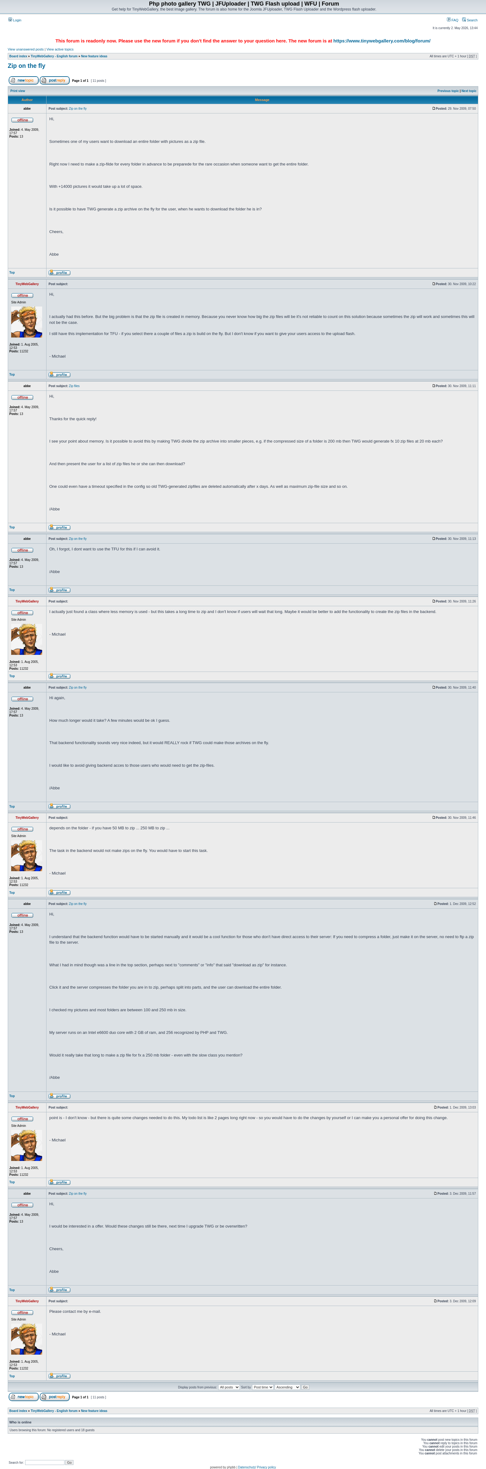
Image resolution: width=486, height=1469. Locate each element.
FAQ (452, 20)
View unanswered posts (26, 49)
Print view (18, 91)
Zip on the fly (26, 65)
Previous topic (448, 91)
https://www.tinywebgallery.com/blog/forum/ (382, 40)
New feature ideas (94, 56)
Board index (18, 56)
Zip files (74, 386)
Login (14, 20)
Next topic (469, 91)
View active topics (59, 49)
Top (12, 272)
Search (470, 20)
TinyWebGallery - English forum (54, 56)
